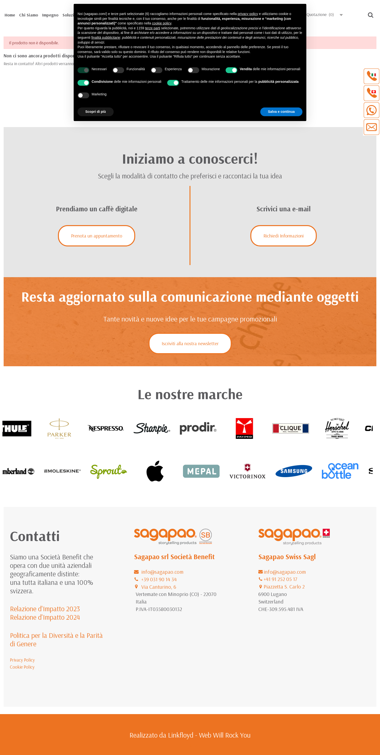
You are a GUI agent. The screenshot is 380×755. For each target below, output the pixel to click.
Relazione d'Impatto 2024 (45, 617)
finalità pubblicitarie (105, 37)
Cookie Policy (22, 667)
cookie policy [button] (161, 23)
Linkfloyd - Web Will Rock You (209, 735)
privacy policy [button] (248, 14)
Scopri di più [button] (95, 112)
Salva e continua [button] (281, 112)
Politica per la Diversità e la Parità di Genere (56, 639)
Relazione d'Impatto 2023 (45, 608)
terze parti (152, 28)
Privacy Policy (22, 660)
